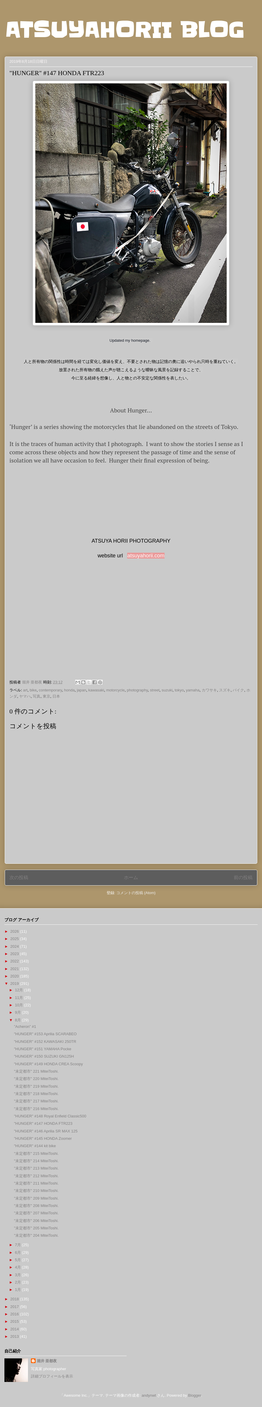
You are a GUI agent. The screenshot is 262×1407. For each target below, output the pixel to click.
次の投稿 (18, 877)
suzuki (167, 690)
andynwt (149, 1395)
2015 (15, 1321)
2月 (18, 1282)
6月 (18, 1252)
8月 (18, 1020)
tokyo (179, 690)
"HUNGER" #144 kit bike (35, 1146)
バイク (238, 690)
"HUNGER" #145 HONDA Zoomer (43, 1138)
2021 (15, 969)
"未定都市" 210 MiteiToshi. (36, 1190)
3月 (18, 1275)
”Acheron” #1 (25, 1026)
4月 (18, 1267)
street (155, 690)
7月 (18, 1245)
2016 (15, 1314)
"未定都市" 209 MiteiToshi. (36, 1198)
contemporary (50, 690)
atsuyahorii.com (145, 556)
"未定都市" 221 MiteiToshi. (36, 1071)
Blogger (194, 1395)
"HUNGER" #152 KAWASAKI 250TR (45, 1041)
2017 (15, 1306)
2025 (15, 939)
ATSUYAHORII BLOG (124, 30)
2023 (15, 954)
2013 (15, 1336)
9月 (18, 1012)
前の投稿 (243, 877)
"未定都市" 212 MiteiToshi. (36, 1176)
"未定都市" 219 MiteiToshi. (36, 1086)
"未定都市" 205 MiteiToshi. (36, 1228)
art (25, 690)
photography (137, 690)
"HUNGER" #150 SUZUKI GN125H (44, 1056)
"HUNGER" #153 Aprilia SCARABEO (45, 1034)
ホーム (131, 877)
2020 (15, 976)
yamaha (192, 690)
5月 (18, 1260)
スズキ (225, 690)
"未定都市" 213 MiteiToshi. (36, 1168)
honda (69, 690)
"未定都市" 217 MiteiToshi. (36, 1101)
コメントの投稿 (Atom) (136, 893)
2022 (15, 961)
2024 (15, 946)
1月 (18, 1289)
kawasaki (96, 690)
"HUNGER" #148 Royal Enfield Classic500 (50, 1116)
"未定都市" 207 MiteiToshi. (36, 1213)
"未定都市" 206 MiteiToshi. (36, 1220)
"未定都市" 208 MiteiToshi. (36, 1205)
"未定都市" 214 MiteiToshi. (36, 1161)
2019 (15, 983)
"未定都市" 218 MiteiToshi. (36, 1093)
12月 (19, 990)
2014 (15, 1329)
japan (81, 690)
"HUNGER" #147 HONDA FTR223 (43, 1123)
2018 (15, 1299)
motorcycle (115, 690)
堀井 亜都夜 (47, 1361)
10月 (19, 1005)
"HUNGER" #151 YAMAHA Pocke (42, 1049)
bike (33, 690)
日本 (56, 696)
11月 (19, 997)
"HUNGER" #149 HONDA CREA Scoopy (48, 1064)
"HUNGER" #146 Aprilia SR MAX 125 (45, 1131)
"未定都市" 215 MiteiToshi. (36, 1153)
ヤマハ (25, 696)
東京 (46, 696)
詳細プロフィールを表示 (52, 1376)
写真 (36, 696)
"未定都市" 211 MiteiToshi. (36, 1183)
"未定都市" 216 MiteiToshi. (36, 1109)
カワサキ (209, 690)
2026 (15, 931)
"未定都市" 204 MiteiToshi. (36, 1235)
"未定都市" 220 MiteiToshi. (36, 1078)
